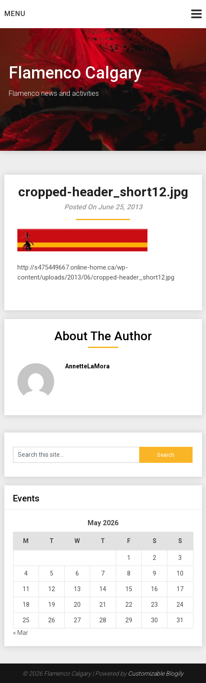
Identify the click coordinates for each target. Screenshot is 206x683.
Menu (15, 14)
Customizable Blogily (155, 673)
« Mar (20, 632)
